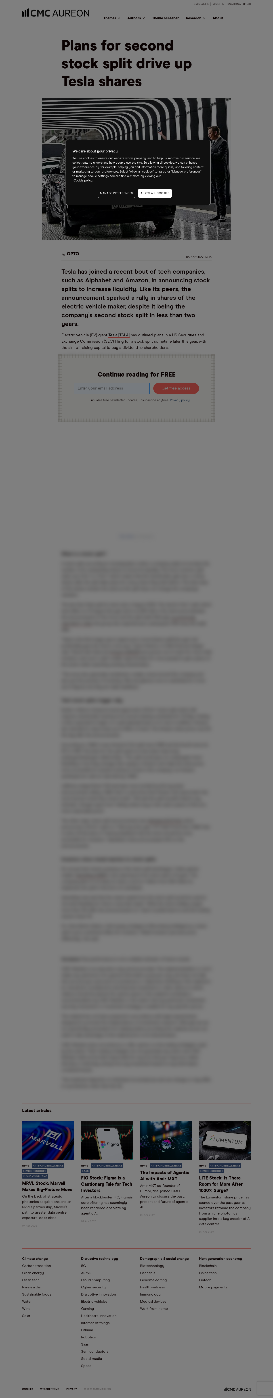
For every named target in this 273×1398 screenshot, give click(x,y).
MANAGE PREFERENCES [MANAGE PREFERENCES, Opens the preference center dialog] (116, 193)
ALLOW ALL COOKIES (155, 193)
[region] (138, 172)
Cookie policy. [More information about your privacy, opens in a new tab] (83, 180)
